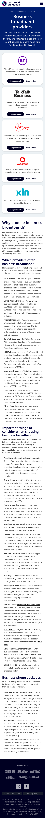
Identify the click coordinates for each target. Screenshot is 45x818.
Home (12, 12)
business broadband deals (28, 604)
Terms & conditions (12, 793)
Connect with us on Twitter (18, 786)
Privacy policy (32, 793)
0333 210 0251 (36, 799)
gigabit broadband (17, 402)
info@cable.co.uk (15, 799)
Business (32, 12)
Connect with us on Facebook (26, 786)
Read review (31, 81)
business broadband (33, 270)
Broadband (21, 12)
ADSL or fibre (9, 629)
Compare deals (15, 81)
